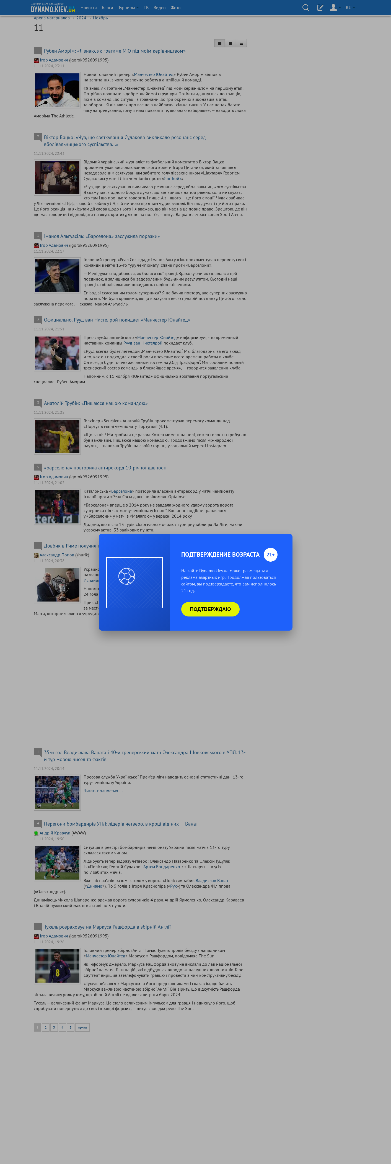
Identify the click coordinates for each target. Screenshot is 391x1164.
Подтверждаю (210, 609)
